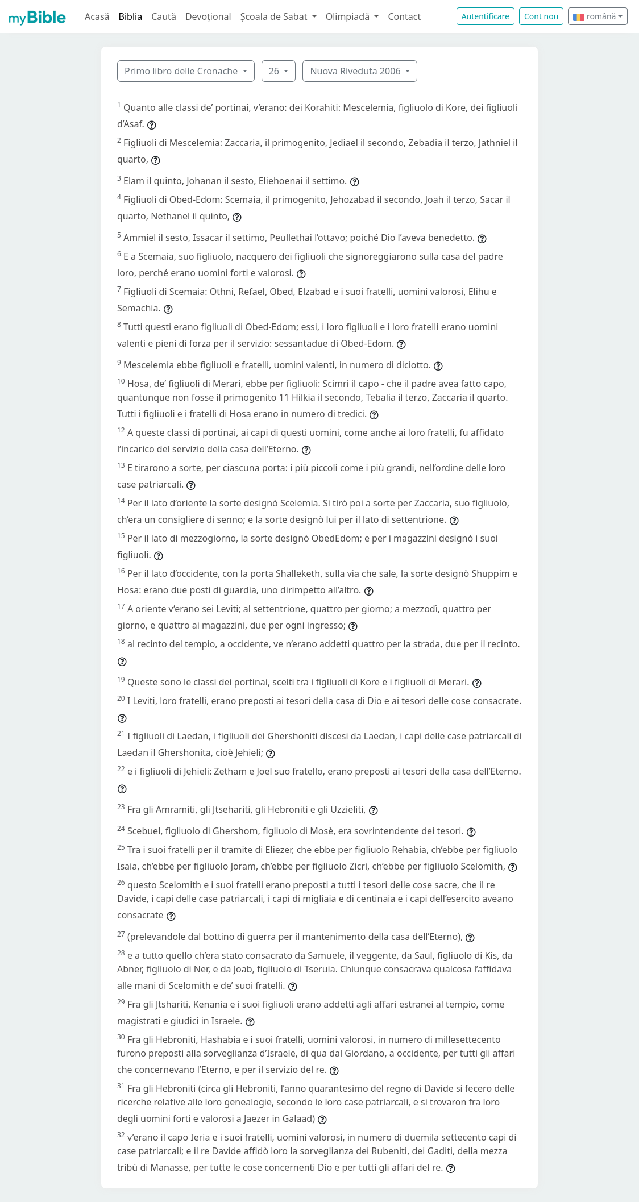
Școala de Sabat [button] (275, 16)
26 (275, 71)
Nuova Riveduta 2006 (356, 71)
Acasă (97, 16)
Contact (404, 16)
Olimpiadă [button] (349, 16)
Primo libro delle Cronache (182, 71)
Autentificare (485, 16)
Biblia (131, 16)
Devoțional (208, 16)
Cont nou (541, 16)
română (594, 16)
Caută (163, 16)
